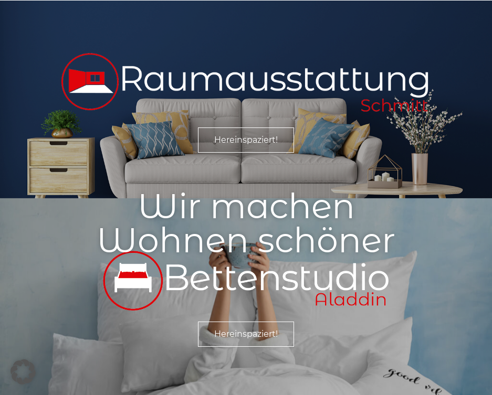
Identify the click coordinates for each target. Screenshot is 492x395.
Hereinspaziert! (246, 140)
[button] (23, 372)
